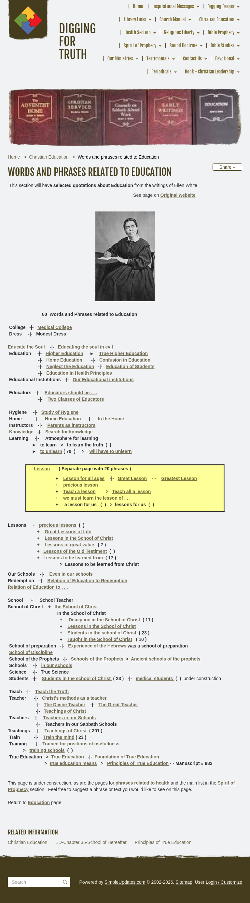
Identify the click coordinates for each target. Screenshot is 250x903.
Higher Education (64, 353)
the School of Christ (76, 606)
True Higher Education (123, 353)
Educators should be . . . (71, 392)
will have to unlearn (111, 451)
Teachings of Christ (65, 711)
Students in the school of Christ (102, 632)
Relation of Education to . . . (38, 587)
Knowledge (21, 431)
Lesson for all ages (83, 478)
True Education (67, 756)
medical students (155, 678)
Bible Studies (222, 45)
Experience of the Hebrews (97, 645)
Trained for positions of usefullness (80, 743)
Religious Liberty (179, 32)
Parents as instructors (71, 425)
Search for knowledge (68, 431)
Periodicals (161, 71)
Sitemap (183, 882)
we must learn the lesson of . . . (97, 498)
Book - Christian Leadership (209, 71)
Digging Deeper (220, 6)
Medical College (54, 327)
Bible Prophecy (221, 32)
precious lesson (80, 485)
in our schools (56, 665)
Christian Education (216, 19)
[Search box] (39, 882)
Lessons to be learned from (73, 557)
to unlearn (51, 451)
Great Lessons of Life (68, 531)
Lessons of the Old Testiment (75, 551)
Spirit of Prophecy (140, 45)
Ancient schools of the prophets (166, 659)
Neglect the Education (70, 366)
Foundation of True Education (126, 756)
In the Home (111, 418)
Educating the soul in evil (85, 347)
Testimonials (158, 58)
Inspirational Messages (173, 6)
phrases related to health (143, 783)
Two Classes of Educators (76, 399)
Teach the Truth (52, 691)
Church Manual (173, 19)
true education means (73, 763)
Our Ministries (120, 58)
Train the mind (59, 737)
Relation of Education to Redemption (87, 580)
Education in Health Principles (79, 373)
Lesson (42, 468)
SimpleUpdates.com (124, 882)
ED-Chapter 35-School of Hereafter (91, 842)
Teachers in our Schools (69, 717)
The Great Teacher (118, 704)
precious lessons (57, 525)
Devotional (224, 58)
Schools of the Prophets (97, 659)
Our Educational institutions (103, 379)
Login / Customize (224, 882)
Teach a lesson (79, 491)
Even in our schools (71, 574)
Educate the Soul (26, 347)
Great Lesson (132, 478)
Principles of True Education (138, 763)
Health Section (137, 32)
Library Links (135, 19)
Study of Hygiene (59, 412)
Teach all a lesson (131, 491)
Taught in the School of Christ (99, 639)
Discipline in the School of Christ (104, 619)
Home (138, 6)
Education (39, 802)
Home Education (64, 360)
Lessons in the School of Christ (79, 538)
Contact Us (192, 58)
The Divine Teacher (64, 704)
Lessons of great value (70, 544)
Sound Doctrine (183, 45)
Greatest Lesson (179, 478)
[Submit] (65, 882)
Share (227, 167)
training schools (47, 750)
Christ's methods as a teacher (74, 698)
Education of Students (130, 366)
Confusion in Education (124, 360)
